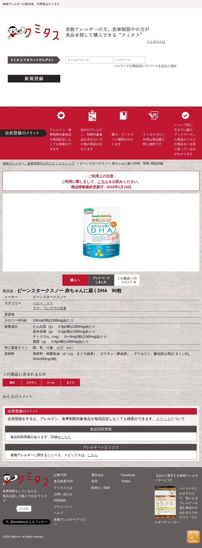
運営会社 (97, 475)
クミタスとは (156, 41)
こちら (103, 181)
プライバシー (63, 507)
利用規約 (60, 500)
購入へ (75, 280)
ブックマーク (101, 280)
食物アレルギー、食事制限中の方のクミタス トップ (39, 163)
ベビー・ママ (43, 303)
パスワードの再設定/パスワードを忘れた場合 (145, 66)
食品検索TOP (63, 481)
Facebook (128, 475)
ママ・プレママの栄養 (49, 308)
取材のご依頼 (100, 488)
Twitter (126, 481)
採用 (94, 481)
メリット (163, 419)
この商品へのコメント (127, 280)
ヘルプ (58, 513)
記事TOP (60, 475)
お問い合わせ (63, 494)
